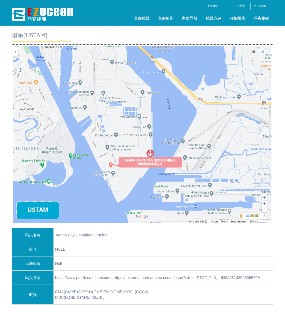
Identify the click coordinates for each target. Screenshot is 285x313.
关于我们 (212, 6)
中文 (240, 6)
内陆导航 (189, 18)
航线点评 (213, 18)
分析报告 (237, 18)
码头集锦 (261, 18)
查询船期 (165, 18)
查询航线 (141, 18)
